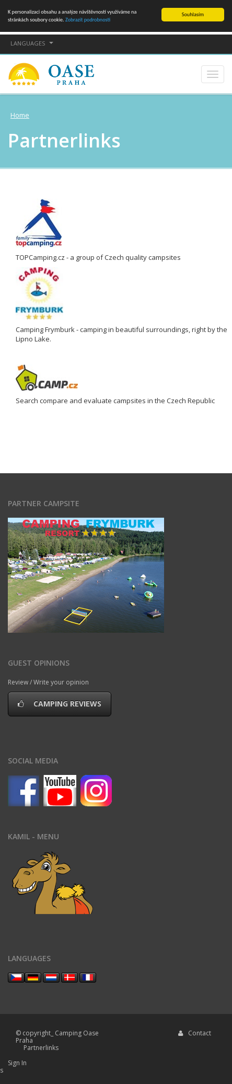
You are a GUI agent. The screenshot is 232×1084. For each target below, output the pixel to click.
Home (19, 115)
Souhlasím (193, 14)
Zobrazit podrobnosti (87, 19)
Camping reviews (59, 704)
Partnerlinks (41, 1047)
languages (31, 43)
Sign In (17, 1062)
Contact (194, 1033)
